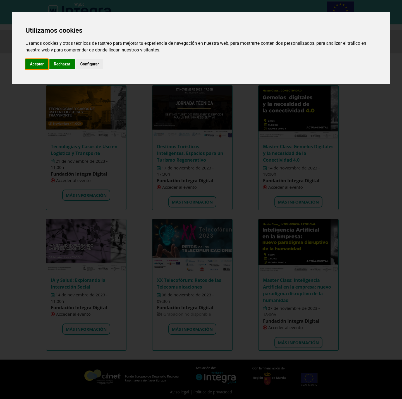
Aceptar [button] (37, 64)
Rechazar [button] (62, 64)
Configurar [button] (89, 64)
